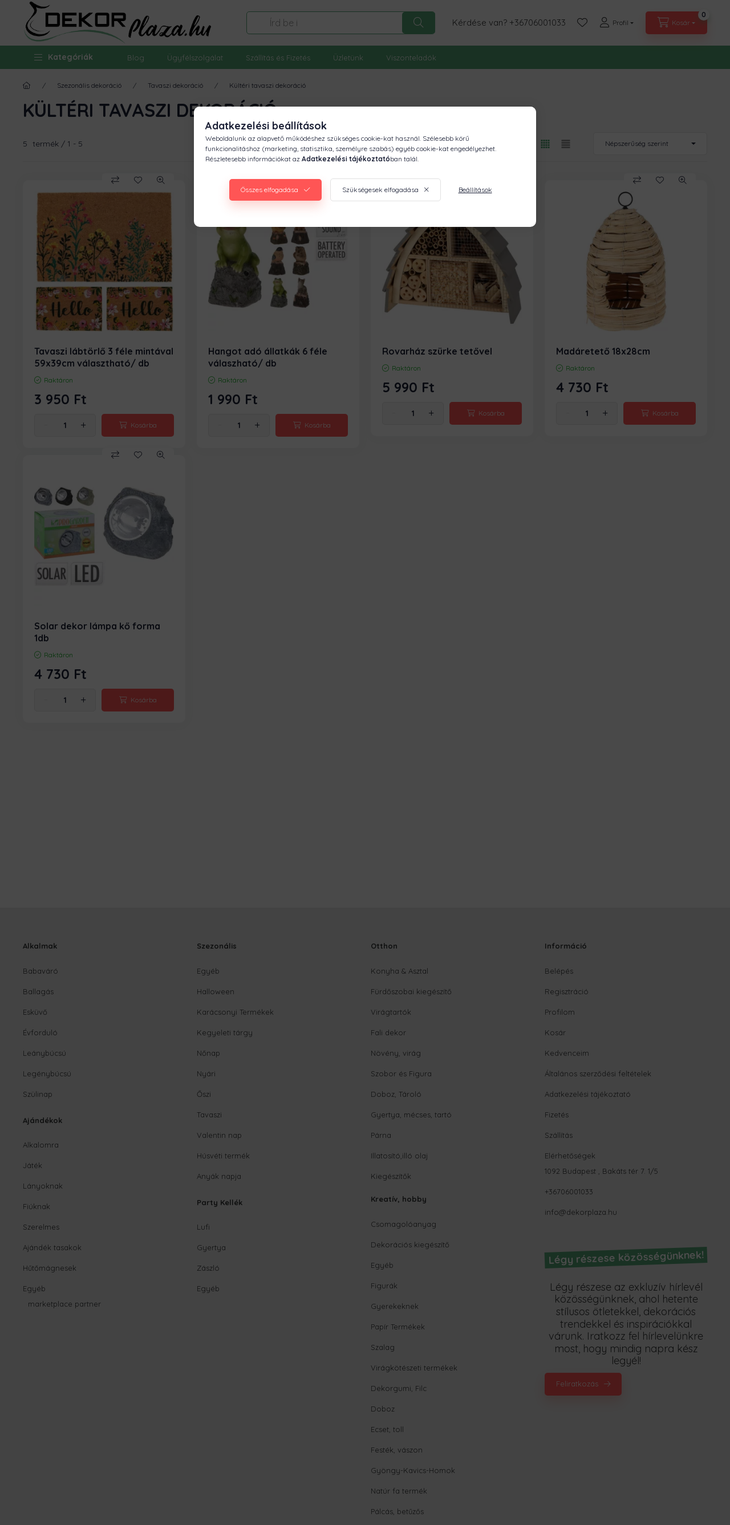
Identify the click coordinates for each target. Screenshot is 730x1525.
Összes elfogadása (269, 189)
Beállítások (475, 189)
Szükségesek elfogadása (380, 189)
